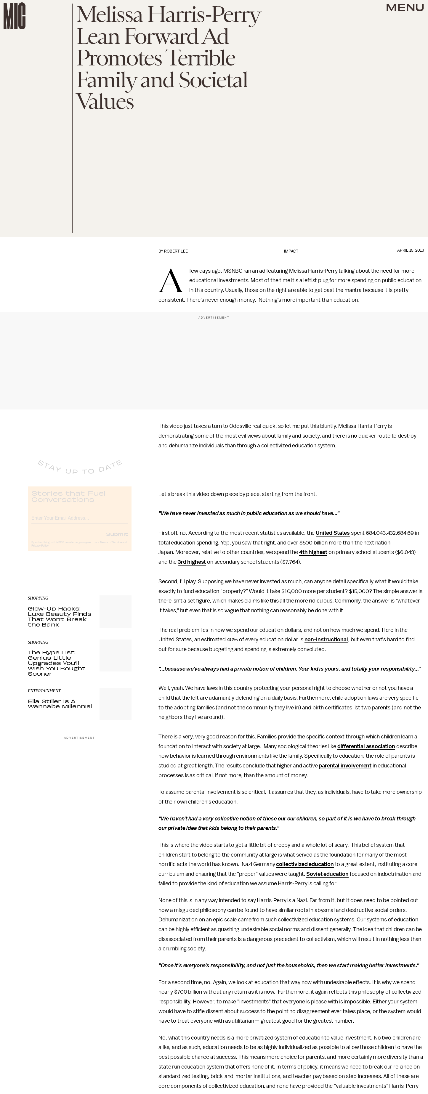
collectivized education (305, 864)
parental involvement (345, 766)
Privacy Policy (40, 550)
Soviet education (327, 874)
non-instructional (326, 639)
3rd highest (192, 562)
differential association (366, 746)
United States (333, 533)
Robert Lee (176, 251)
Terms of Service (111, 547)
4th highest (313, 552)
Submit (117, 539)
